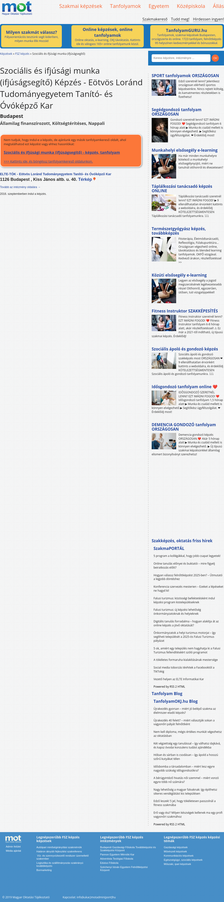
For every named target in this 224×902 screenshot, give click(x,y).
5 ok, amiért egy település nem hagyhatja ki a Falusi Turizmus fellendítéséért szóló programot (187, 650)
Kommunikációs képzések (178, 855)
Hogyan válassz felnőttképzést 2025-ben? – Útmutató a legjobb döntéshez (188, 577)
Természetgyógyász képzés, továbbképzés (179, 231)
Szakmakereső (154, 19)
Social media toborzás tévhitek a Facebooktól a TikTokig (184, 669)
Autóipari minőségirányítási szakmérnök (59, 847)
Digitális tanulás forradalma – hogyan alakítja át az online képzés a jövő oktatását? (186, 623)
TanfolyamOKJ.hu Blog (176, 701)
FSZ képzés (22, 54)
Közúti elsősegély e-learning (179, 275)
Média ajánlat (13, 850)
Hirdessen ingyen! (208, 19)
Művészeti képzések (175, 851)
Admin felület (13, 846)
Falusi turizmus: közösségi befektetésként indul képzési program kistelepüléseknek (184, 600)
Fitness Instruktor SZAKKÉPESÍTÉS (185, 311)
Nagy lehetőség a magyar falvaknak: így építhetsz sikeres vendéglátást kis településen (185, 792)
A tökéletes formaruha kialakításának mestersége (186, 660)
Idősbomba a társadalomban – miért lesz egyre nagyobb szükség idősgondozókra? (184, 768)
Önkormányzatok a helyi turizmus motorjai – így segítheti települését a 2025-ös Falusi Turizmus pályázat (185, 637)
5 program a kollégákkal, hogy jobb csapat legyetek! (187, 556)
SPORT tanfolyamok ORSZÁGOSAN (185, 75)
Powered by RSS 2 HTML (169, 687)
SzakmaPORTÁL (169, 548)
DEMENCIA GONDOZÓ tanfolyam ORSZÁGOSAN (184, 427)
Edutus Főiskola (109, 862)
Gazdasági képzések (176, 847)
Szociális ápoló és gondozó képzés (185, 349)
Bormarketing (44, 870)
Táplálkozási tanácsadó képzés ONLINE (182, 189)
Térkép (87, 179)
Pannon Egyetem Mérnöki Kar (117, 854)
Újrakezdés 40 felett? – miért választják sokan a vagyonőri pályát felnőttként (184, 722)
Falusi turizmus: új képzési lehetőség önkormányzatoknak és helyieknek (177, 612)
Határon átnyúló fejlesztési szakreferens (59, 851)
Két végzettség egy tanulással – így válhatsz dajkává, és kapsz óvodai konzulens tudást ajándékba (187, 745)
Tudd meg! (180, 19)
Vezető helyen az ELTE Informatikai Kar (179, 679)
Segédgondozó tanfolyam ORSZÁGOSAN (176, 112)
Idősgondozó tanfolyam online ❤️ (184, 386)
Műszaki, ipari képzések (177, 864)
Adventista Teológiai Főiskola (116, 858)
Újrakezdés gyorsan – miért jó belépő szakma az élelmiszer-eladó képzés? (185, 711)
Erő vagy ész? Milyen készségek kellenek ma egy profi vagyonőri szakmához (188, 815)
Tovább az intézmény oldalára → (20, 187)
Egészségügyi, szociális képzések (183, 859)
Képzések (6, 54)
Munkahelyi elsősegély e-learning (184, 150)
